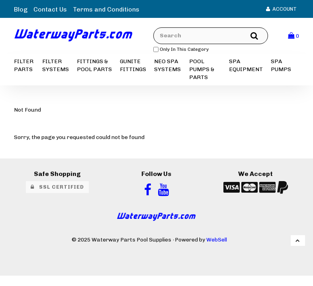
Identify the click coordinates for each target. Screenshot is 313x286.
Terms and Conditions (106, 9)
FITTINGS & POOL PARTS (94, 65)
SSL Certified (57, 187)
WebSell (216, 239)
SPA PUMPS (281, 65)
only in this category (181, 49)
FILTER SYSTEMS (55, 65)
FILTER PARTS (23, 65)
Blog (20, 9)
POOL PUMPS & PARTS (201, 69)
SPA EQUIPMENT (246, 65)
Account (281, 9)
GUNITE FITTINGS (133, 65)
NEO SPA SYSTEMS (167, 65)
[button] (293, 35)
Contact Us (50, 9)
